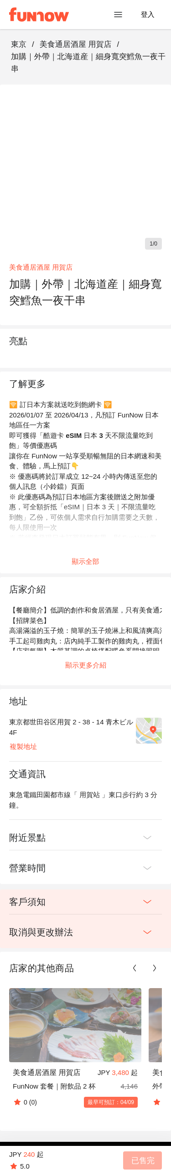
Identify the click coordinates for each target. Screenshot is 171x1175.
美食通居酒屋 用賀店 (76, 44)
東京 (18, 44)
